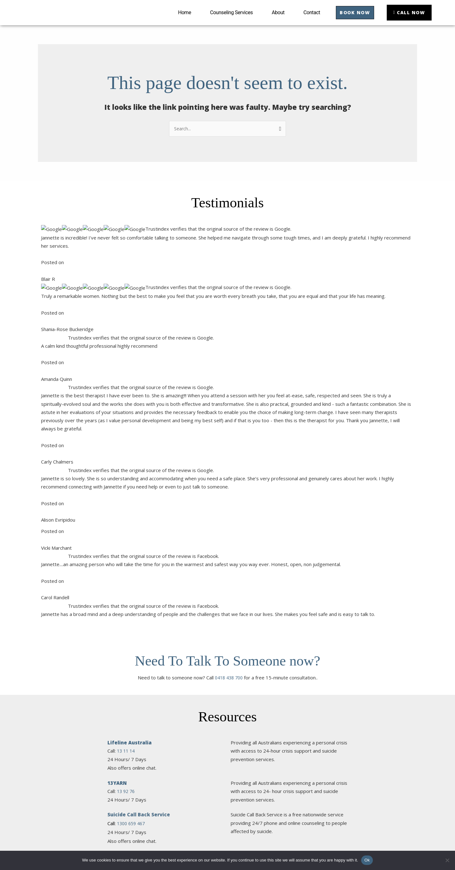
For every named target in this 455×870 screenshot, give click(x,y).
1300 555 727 (132, 562)
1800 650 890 (132, 676)
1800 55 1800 (132, 479)
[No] (447, 860)
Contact (306, 19)
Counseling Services (225, 19)
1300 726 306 (132, 700)
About (272, 19)
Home (179, 19)
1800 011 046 (133, 732)
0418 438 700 (228, 292)
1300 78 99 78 (133, 520)
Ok (367, 860)
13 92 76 (126, 405)
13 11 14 (126, 365)
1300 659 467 (132, 438)
